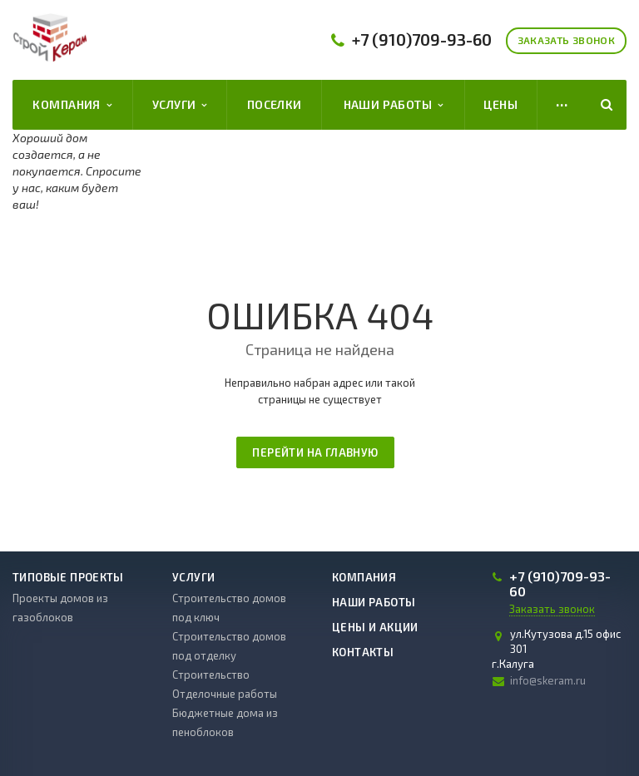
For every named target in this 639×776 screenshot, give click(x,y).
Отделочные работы (224, 693)
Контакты (363, 652)
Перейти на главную (315, 452)
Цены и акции (375, 627)
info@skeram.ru (548, 680)
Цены (500, 104)
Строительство (211, 674)
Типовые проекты (68, 577)
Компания (71, 104)
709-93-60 (422, 39)
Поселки (274, 104)
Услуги (179, 104)
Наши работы (393, 104)
